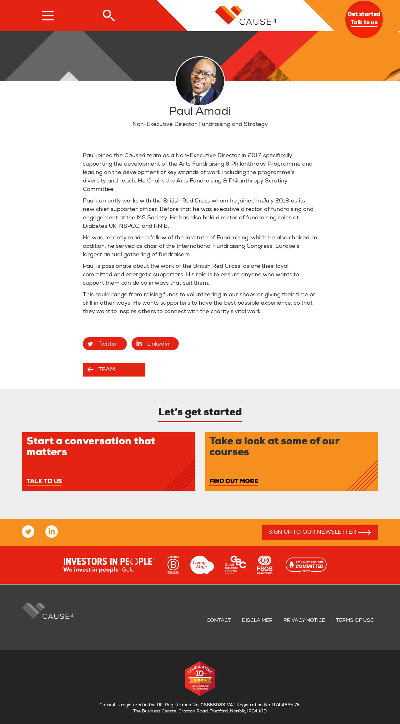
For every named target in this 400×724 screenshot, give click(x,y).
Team (106, 370)
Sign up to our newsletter (312, 532)
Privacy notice (304, 620)
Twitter (108, 344)
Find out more (233, 482)
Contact (219, 620)
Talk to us (44, 482)
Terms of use (354, 620)
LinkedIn (158, 344)
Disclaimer (257, 620)
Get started (364, 19)
